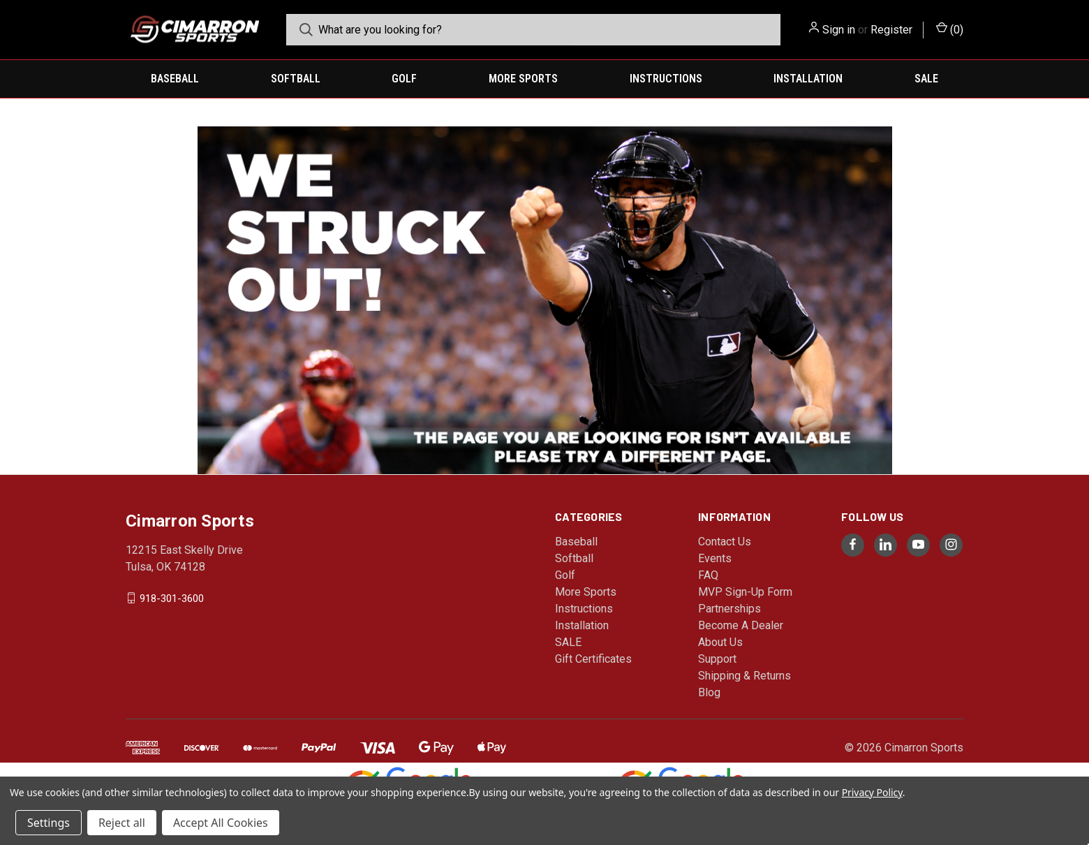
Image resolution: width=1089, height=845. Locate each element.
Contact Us (724, 541)
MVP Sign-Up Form (745, 591)
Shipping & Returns (744, 675)
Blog (709, 692)
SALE (926, 78)
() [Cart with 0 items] (949, 29)
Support (717, 659)
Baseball (175, 78)
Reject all (121, 822)
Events (715, 558)
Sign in (838, 29)
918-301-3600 (172, 598)
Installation (808, 78)
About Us (720, 642)
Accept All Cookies (220, 822)
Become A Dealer (740, 625)
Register (891, 29)
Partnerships (729, 608)
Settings (48, 822)
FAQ (708, 575)
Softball (295, 78)
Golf (404, 78)
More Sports (523, 78)
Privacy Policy (872, 792)
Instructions (666, 78)
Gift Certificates (593, 659)
